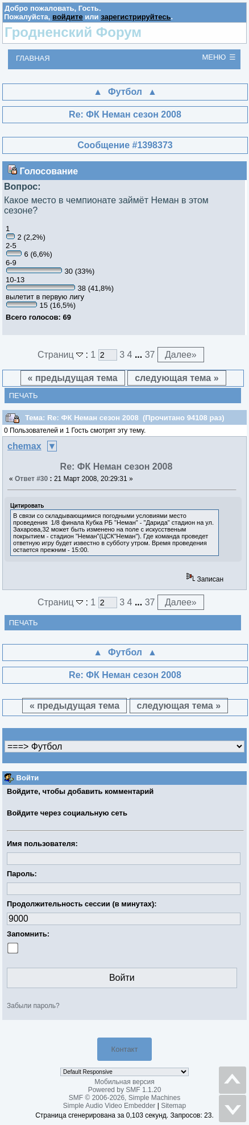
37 (150, 354)
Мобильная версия (124, 1082)
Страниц (62, 354)
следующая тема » (176, 378)
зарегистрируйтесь (136, 16)
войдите (67, 16)
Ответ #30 (31, 479)
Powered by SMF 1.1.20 (124, 1090)
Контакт (124, 1049)
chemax (24, 446)
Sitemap (173, 1106)
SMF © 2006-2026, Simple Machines (124, 1098)
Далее (181, 354)
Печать (23, 395)
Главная (33, 58)
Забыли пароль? (33, 1006)
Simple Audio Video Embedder (109, 1106)
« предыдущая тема (73, 378)
